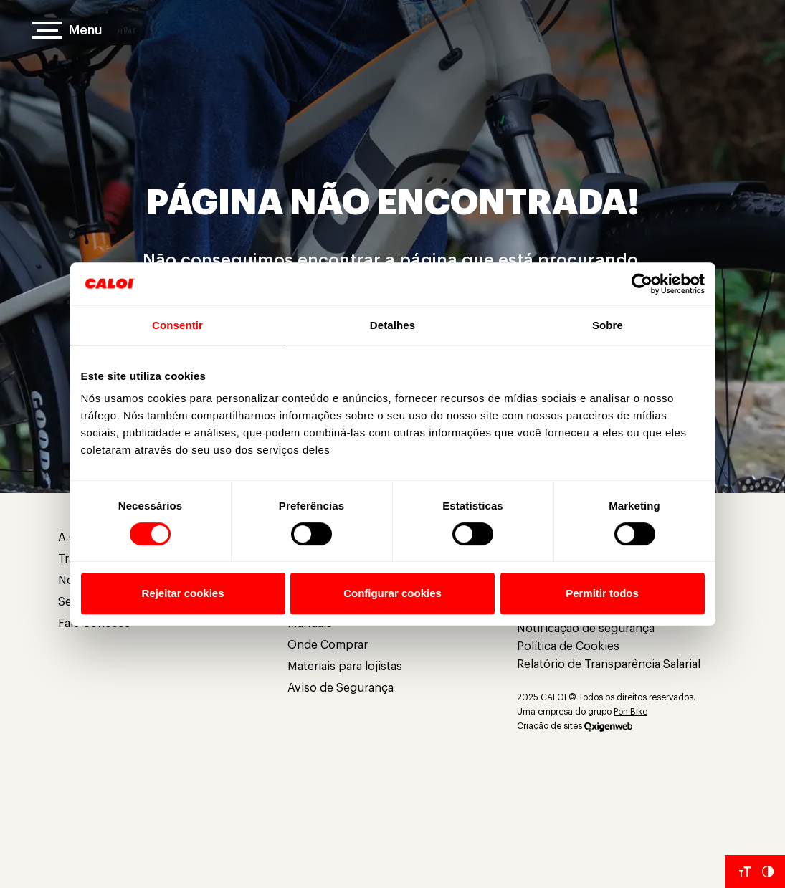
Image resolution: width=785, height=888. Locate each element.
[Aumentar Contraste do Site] (768, 871)
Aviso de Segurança (340, 688)
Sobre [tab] (607, 325)
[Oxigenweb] (608, 726)
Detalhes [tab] (392, 325)
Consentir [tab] (177, 325)
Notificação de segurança (586, 628)
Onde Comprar (327, 645)
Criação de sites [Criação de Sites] (549, 726)
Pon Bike (630, 711)
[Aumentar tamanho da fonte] (745, 871)
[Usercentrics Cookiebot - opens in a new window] (642, 284)
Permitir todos (602, 593)
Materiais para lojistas (344, 666)
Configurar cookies (392, 593)
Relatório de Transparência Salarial (608, 664)
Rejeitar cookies (182, 593)
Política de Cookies (568, 646)
